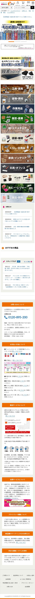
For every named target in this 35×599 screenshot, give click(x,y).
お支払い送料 (30, 575)
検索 (32, 7)
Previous (2, 30)
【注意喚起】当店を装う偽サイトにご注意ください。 (18, 17)
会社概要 (27, 586)
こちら (20, 376)
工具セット (24, 10)
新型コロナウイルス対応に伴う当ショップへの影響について (17, 220)
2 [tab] (17, 41)
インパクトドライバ (15, 10)
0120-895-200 (15, 317)
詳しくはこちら (17, 351)
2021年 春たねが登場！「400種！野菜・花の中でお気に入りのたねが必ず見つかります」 (17, 268)
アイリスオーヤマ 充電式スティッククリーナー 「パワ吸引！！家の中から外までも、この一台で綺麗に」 (17, 277)
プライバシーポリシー (27, 583)
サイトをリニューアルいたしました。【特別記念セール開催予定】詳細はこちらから (17, 236)
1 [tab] (11, 41)
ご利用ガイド (6, 575)
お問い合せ (10, 586)
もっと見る (28, 261)
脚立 (4, 12)
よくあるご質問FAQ (25, 579)
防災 (30, 10)
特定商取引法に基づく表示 (10, 583)
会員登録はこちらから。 (11, 498)
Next (33, 30)
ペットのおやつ (11, 12)
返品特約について (18, 575)
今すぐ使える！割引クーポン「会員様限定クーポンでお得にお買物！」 (17, 286)
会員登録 (8, 579)
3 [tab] (24, 41)
